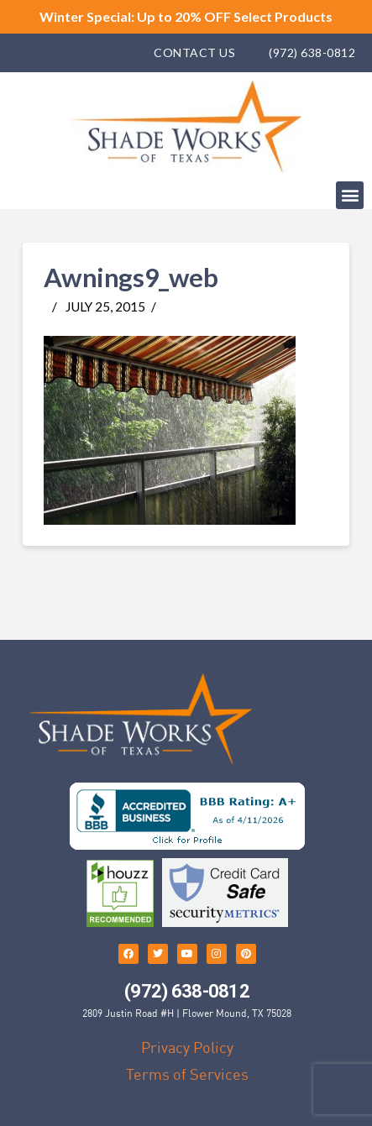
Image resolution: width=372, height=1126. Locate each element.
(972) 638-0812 (312, 52)
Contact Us (194, 52)
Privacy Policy (187, 1048)
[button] (350, 195)
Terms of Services (187, 1074)
